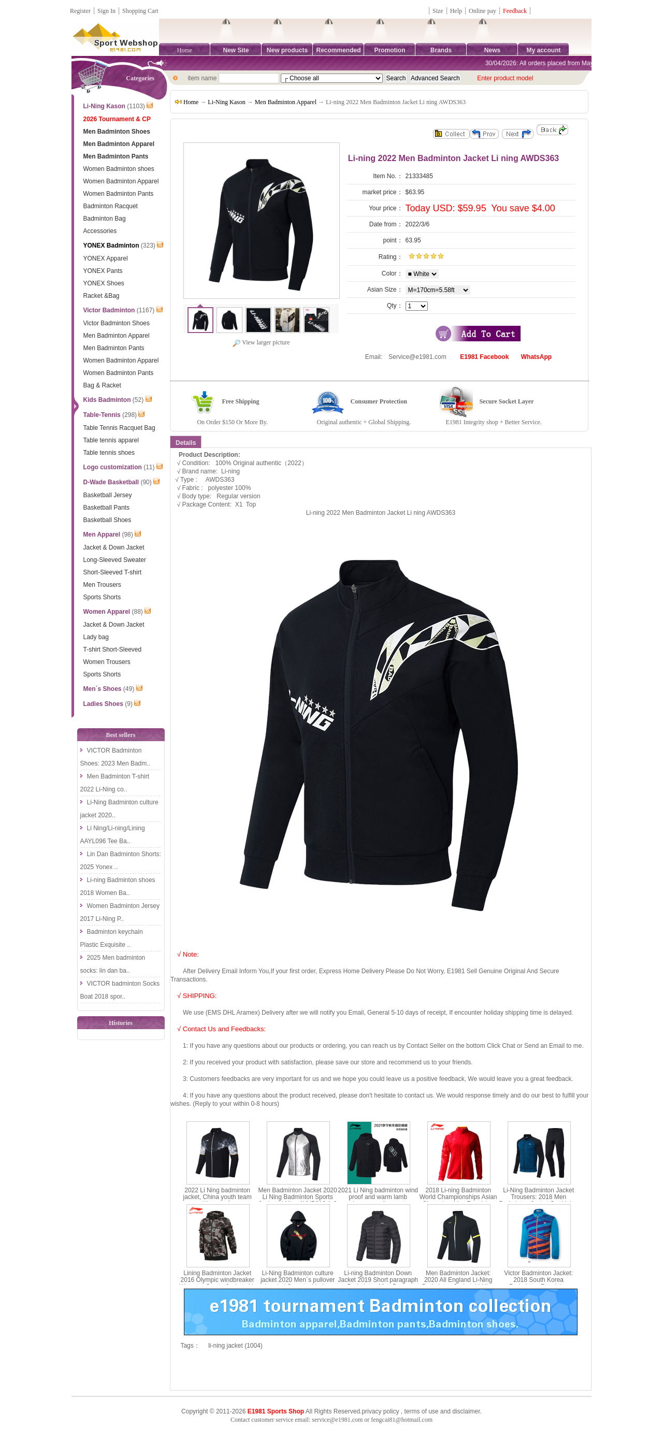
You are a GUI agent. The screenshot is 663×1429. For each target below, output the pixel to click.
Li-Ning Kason (226, 102)
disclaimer (466, 1411)
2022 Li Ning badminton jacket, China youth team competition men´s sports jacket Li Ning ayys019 (217, 1201)
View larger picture (261, 342)
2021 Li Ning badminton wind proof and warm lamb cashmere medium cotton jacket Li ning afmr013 (378, 1201)
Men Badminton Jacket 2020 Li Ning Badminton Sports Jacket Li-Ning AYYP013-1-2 (297, 1197)
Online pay (482, 11)
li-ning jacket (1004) (235, 1345)
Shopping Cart (140, 11)
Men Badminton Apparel (285, 102)
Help (456, 11)
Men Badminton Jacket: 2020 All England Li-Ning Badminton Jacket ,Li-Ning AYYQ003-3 (458, 1283)
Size (438, 11)
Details (186, 442)
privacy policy (380, 1411)
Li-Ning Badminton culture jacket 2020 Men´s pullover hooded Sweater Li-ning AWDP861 (298, 1283)
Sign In (106, 11)
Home (184, 50)
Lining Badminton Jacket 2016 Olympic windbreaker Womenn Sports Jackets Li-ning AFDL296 (217, 1283)
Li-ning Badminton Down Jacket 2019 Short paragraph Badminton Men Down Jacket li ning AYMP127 (378, 1283)
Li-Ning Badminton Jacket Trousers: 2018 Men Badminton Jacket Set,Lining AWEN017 (538, 1201)
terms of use (421, 1411)
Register (80, 11)
